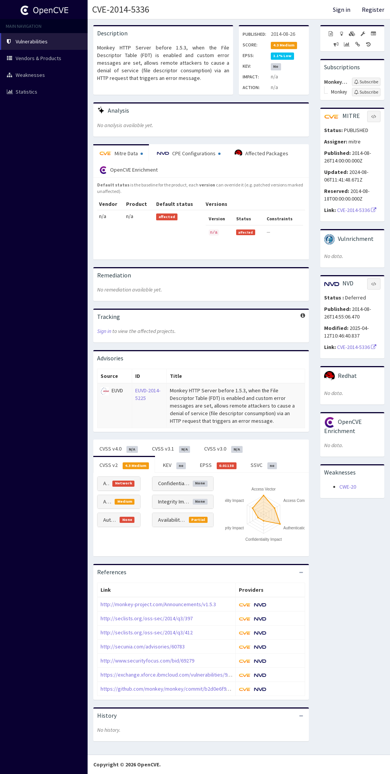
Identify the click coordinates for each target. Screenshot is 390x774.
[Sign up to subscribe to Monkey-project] (366, 82)
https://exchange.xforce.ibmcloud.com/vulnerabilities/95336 (169, 674)
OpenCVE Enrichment (128, 170)
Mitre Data (121, 153)
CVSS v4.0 (118, 449)
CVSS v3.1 (171, 449)
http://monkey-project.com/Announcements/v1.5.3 (158, 604)
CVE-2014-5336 (120, 9)
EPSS (218, 465)
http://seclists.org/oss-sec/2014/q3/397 (147, 618)
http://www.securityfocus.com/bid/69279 (147, 660)
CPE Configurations (189, 153)
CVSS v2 (124, 465)
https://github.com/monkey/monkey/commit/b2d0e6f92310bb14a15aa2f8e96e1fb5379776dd (207, 688)
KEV (174, 465)
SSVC (264, 465)
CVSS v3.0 (223, 449)
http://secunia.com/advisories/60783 (143, 646)
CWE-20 (347, 486)
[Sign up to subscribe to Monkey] (366, 92)
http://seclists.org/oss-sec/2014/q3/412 (147, 632)
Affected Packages (261, 153)
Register (373, 9)
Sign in (341, 9)
